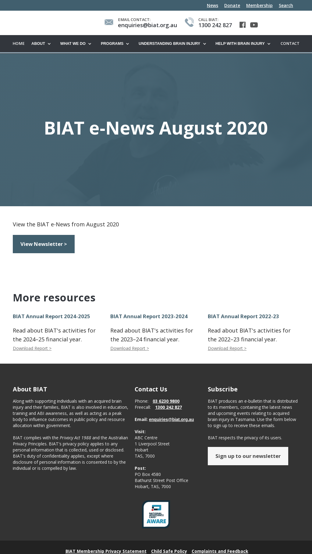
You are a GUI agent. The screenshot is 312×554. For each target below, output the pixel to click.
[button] (42, 44)
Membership (259, 5)
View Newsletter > (43, 244)
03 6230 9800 (166, 401)
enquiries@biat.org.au (171, 419)
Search (286, 5)
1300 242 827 (168, 407)
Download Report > (32, 348)
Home (18, 43)
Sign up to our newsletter (248, 456)
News (212, 5)
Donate (232, 5)
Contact (290, 43)
